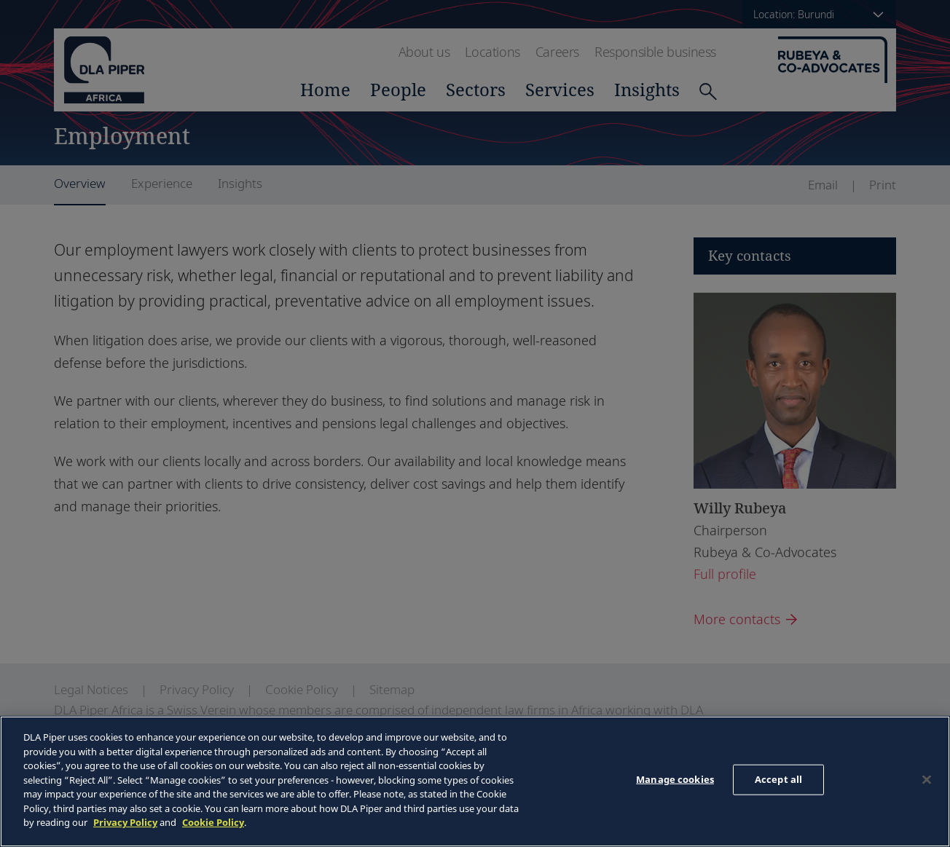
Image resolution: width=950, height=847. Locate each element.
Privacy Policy (125, 822)
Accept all (778, 779)
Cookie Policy (213, 822)
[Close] (927, 780)
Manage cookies (675, 779)
